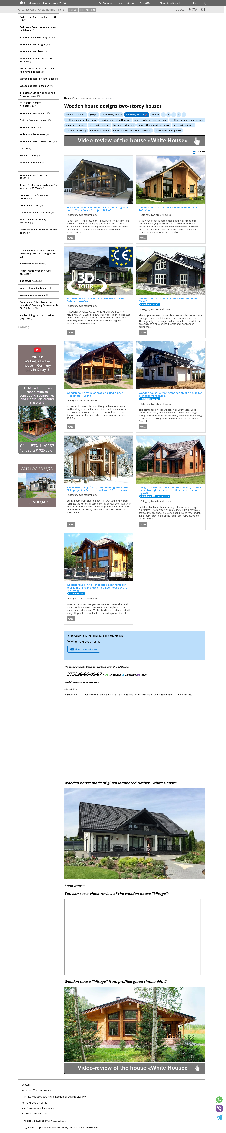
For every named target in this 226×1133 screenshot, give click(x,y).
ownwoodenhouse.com (34, 1113)
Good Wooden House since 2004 (43, 3)
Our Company (105, 3)
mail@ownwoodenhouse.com (81, 682)
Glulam (25, 148)
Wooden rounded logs (33, 162)
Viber (51, 9)
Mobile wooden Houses (34, 134)
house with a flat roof (123, 125)
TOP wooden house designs (37, 37)
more (71, 237)
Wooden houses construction (38, 141)
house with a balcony (76, 130)
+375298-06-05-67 (83, 674)
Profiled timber (30, 155)
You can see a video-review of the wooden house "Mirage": (116, 893)
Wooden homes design (34, 294)
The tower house (31, 280)
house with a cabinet (183, 125)
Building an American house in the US (39, 19)
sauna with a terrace (76, 125)
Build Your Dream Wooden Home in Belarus (38, 29)
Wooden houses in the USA (36, 85)
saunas (155, 114)
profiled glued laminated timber (81, 119)
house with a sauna (99, 130)
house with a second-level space (154, 125)
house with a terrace (99, 125)
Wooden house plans (33, 51)
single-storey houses (112, 114)
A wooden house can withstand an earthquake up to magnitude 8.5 (38, 253)
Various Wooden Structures (37, 212)
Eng (195, 2)
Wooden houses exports (35, 113)
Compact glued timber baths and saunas (38, 231)
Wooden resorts (30, 127)
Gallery (130, 3)
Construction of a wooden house (34, 197)
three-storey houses (76, 114)
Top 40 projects (87, 9)
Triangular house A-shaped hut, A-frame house (37, 94)
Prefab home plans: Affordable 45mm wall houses (37, 70)
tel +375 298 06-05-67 (87, 641)
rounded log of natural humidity (115, 119)
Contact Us (145, 3)
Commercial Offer (31, 205)
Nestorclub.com (59, 1120)
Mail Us (72, 9)
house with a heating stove (168, 130)
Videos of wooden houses (35, 287)
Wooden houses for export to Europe (36, 60)
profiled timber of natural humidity (187, 119)
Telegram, (129, 674)
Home (67, 97)
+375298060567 (27, 9)
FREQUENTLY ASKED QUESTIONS (31, 105)
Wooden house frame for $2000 (34, 177)
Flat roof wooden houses (35, 120)
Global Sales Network (170, 3)
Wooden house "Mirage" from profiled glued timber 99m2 (115, 981)
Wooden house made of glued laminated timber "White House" (120, 782)
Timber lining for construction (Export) (37, 317)
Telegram (59, 9)
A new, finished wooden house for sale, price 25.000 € (38, 187)
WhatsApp (43, 9)
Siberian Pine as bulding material (33, 221)
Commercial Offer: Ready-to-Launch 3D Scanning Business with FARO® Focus (39, 305)
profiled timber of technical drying (150, 119)
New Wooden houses (33, 263)
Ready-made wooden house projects (35, 272)
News (120, 3)
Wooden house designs (35, 44)
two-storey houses (135, 114)
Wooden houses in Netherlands (39, 78)
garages (94, 114)
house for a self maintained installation (132, 130)
